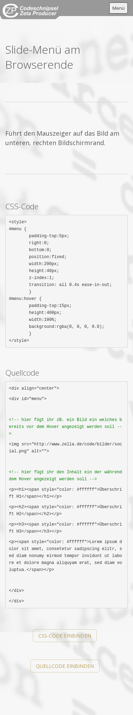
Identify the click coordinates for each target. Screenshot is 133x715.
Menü (118, 8)
